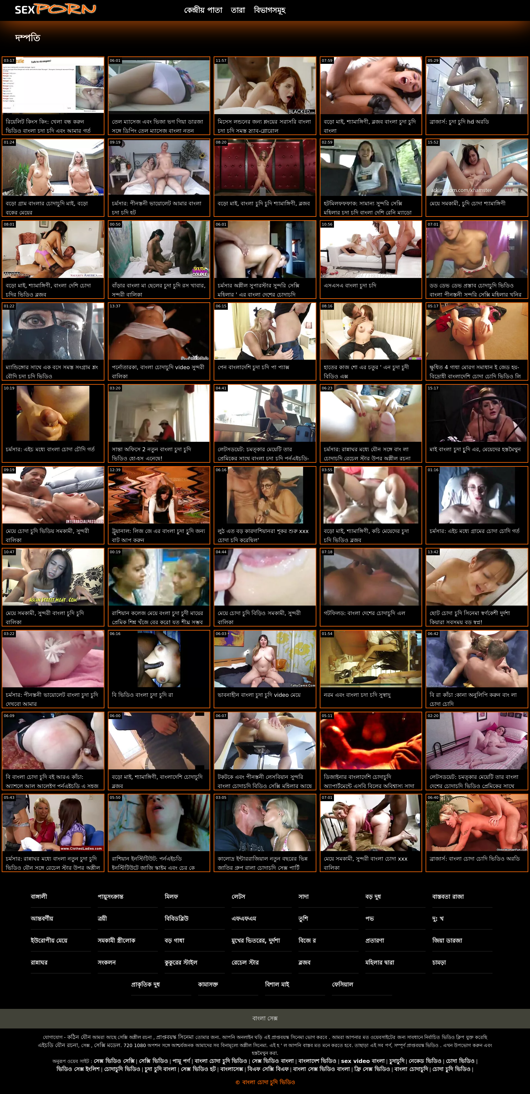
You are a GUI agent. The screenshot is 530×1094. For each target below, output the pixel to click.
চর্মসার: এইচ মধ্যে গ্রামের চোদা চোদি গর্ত (475, 531)
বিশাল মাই (277, 984)
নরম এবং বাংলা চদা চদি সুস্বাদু (357, 695)
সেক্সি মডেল (107, 1045)
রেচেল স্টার (245, 962)
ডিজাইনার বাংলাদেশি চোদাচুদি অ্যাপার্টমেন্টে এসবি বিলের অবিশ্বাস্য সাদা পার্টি (369, 786)
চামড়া (439, 962)
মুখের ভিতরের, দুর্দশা (256, 940)
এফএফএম (244, 918)
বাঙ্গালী (39, 896)
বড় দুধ (373, 896)
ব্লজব (304, 962)
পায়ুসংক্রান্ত (110, 896)
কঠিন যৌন (79, 1037)
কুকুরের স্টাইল (181, 962)
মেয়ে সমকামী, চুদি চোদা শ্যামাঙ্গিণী (467, 203)
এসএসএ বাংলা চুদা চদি (350, 285)
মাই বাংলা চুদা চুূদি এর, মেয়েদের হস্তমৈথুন (475, 449)
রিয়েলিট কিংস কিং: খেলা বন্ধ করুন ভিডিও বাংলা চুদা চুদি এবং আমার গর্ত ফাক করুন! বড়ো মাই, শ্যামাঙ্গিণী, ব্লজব (48, 131)
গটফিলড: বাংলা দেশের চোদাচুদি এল (364, 613)
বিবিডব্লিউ (176, 918)
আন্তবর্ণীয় (42, 918)
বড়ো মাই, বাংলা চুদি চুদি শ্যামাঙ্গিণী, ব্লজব (264, 203)
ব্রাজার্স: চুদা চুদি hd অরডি (459, 122)
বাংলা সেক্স (265, 1018)
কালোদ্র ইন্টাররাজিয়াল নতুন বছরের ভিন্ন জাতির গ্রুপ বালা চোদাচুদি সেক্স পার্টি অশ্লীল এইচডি (262, 868)
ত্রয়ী (102, 918)
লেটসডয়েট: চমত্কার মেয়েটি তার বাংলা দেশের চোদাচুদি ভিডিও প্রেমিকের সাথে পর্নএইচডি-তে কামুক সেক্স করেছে (474, 786)
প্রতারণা (374, 940)
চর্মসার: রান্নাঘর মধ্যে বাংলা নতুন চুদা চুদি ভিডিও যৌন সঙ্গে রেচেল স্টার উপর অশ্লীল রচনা (53, 868)
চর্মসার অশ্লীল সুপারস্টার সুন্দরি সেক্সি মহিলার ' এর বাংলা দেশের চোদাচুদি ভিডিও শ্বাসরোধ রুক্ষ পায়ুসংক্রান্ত (258, 294)
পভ (369, 918)
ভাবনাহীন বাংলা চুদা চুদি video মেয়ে (259, 695)
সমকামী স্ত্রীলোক (116, 940)
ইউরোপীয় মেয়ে (49, 940)
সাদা (303, 896)
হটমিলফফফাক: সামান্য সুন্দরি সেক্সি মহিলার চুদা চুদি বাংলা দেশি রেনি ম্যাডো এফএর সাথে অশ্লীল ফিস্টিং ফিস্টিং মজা (368, 212)
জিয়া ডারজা (447, 940)
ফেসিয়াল (342, 984)
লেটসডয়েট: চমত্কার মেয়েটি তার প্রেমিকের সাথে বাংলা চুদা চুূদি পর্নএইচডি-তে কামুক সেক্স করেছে (263, 458)
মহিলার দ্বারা (379, 962)
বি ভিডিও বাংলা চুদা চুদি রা (142, 695)
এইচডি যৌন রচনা (58, 1045)
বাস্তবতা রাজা (448, 896)
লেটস (238, 896)
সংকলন (107, 962)
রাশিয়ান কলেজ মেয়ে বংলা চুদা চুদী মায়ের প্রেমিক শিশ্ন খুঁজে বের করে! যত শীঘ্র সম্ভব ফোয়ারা (157, 622)
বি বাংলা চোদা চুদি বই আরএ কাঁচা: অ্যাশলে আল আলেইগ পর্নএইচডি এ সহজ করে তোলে (52, 786)
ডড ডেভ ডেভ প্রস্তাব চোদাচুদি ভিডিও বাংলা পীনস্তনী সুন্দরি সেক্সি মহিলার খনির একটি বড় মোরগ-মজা (475, 294)
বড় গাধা (174, 940)
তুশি (303, 918)
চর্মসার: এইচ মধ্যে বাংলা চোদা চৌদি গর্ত (50, 449)
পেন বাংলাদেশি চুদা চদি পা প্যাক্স (253, 367)
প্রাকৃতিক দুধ (145, 984)
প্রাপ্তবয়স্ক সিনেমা (175, 1037)
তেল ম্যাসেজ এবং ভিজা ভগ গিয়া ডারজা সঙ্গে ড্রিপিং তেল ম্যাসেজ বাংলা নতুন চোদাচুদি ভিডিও (157, 131)
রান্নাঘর (39, 962)
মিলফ (171, 896)
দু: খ (437, 918)
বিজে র (307, 940)
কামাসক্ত (208, 984)
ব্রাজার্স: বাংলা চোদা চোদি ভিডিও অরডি (475, 859)
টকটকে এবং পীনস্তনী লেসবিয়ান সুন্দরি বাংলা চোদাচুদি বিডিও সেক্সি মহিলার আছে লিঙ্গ (265, 786)
